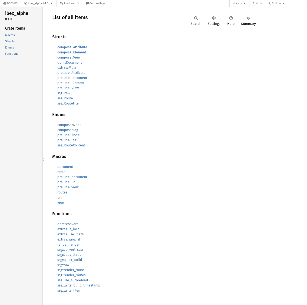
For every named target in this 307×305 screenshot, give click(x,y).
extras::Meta (67, 68)
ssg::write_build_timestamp (78, 285)
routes (62, 192)
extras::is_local (69, 229)
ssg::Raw (63, 93)
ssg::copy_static (69, 255)
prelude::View (68, 88)
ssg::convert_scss (70, 250)
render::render (68, 244)
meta (61, 172)
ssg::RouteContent (71, 145)
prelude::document (72, 177)
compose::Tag (67, 130)
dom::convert (67, 224)
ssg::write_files (68, 290)
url (59, 197)
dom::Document (69, 62)
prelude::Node (68, 135)
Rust (255, 3)
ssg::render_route (70, 270)
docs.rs (237, 3)
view (60, 202)
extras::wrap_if (68, 239)
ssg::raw (63, 265)
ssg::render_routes (71, 275)
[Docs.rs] (10, 3)
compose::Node (69, 125)
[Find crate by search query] (289, 3)
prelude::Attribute (71, 73)
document (65, 167)
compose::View (68, 57)
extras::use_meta (70, 234)
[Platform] (69, 3)
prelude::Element (70, 83)
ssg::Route (65, 98)
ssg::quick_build (69, 260)
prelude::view (67, 187)
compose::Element (71, 52)
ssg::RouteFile (68, 103)
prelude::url (66, 182)
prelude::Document (72, 78)
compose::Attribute (72, 47)
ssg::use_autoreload (72, 280)
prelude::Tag (66, 140)
